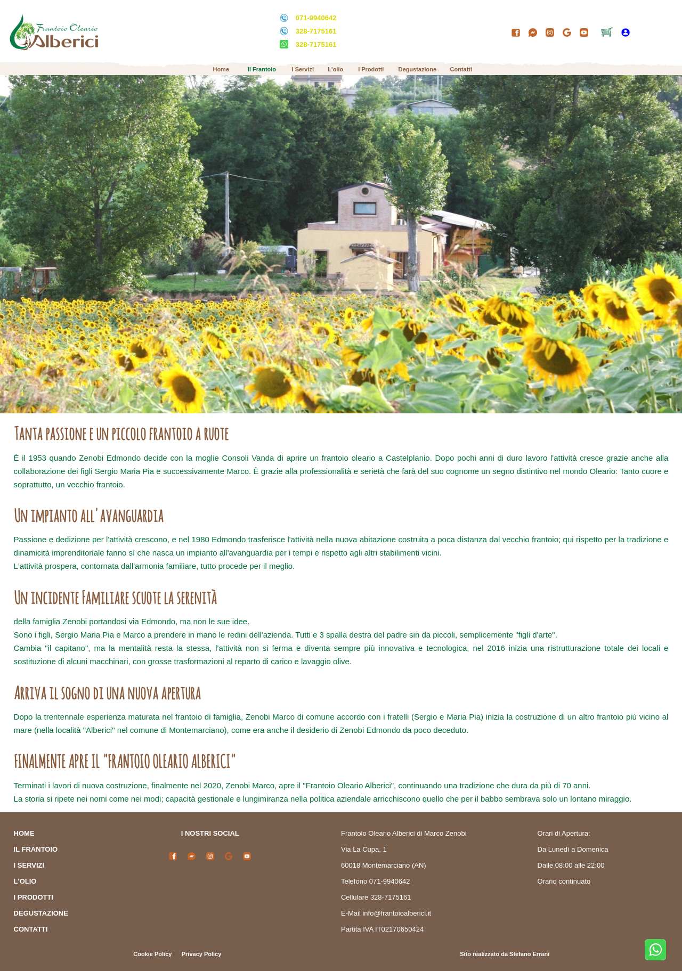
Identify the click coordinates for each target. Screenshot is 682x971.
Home (221, 69)
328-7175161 (316, 31)
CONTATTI (31, 929)
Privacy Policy (202, 954)
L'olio (335, 69)
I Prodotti (371, 69)
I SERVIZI (29, 865)
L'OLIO (25, 881)
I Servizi (303, 69)
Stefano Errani (529, 954)
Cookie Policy (152, 954)
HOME (24, 833)
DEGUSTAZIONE (41, 913)
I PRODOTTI (33, 897)
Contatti (461, 69)
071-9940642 (316, 18)
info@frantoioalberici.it (396, 913)
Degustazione (418, 69)
